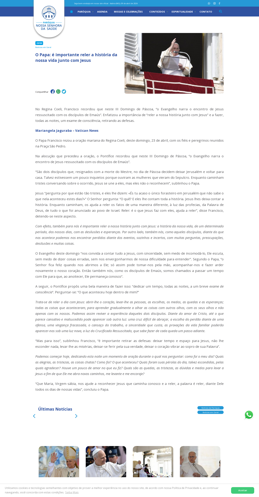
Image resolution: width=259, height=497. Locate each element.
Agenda (102, 11)
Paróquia (84, 11)
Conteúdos (157, 11)
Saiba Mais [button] (72, 492)
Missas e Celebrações (128, 11)
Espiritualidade (182, 11)
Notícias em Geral (211, 413)
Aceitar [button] (242, 490)
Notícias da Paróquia (211, 408)
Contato (206, 11)
